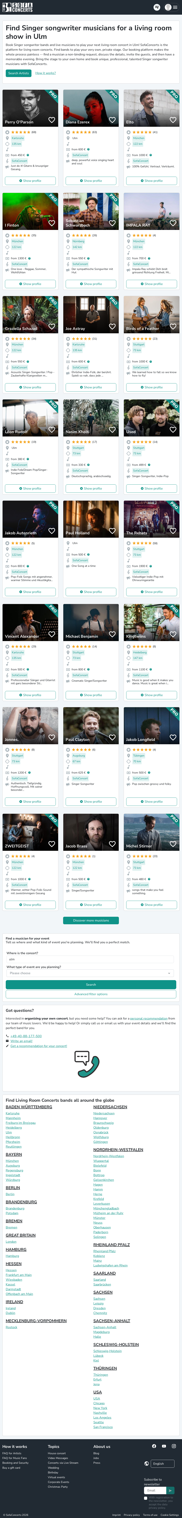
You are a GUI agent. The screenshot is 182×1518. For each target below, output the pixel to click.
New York (100, 1408)
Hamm (98, 1189)
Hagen (98, 1185)
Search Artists (18, 73)
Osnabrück (100, 1132)
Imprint (116, 1515)
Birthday (53, 1472)
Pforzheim (13, 1142)
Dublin (10, 1313)
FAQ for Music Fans (14, 1458)
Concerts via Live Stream (63, 1463)
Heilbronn (13, 1137)
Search (91, 984)
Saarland (99, 1280)
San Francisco (103, 1427)
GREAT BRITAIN (21, 1235)
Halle (97, 1337)
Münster (99, 1218)
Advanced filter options (91, 994)
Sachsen (99, 1299)
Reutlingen (14, 1146)
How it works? (45, 73)
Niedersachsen (104, 1113)
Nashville (100, 1413)
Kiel (96, 1360)
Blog (96, 1453)
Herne (97, 1194)
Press (96, 1463)
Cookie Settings (170, 1515)
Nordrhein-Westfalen (108, 1156)
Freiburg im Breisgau (21, 1123)
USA (97, 1392)
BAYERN (14, 1154)
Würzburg (13, 1180)
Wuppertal (101, 1161)
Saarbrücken (102, 1284)
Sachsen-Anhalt (104, 1327)
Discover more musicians (91, 920)
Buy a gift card (11, 1468)
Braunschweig (103, 1123)
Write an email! (21, 1041)
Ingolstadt (13, 1175)
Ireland (11, 1308)
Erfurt (97, 1379)
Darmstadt (13, 1289)
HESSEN (14, 1263)
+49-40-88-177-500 (26, 1036)
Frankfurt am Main (19, 1275)
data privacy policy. (158, 1506)
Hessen (11, 1270)
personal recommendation (149, 1018)
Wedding (53, 1468)
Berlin (10, 1194)
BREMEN (14, 1221)
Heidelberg (14, 1127)
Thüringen (100, 1375)
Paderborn (100, 1232)
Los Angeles (102, 1417)
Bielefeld (99, 1166)
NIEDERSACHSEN (110, 1107)
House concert (57, 1453)
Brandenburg (15, 1208)
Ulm (9, 1132)
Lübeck (98, 1356)
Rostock (11, 1327)
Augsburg (13, 1166)
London (11, 1242)
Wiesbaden (14, 1280)
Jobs (96, 1458)
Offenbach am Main (19, 1294)
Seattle (98, 1422)
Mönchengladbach (106, 1208)
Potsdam (12, 1213)
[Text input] (155, 1490)
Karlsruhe (13, 1113)
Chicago (99, 1403)
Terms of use (150, 1515)
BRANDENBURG (21, 1202)
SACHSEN (103, 1292)
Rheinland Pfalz (104, 1251)
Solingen (99, 1237)
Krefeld (98, 1199)
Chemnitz (100, 1313)
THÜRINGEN (105, 1368)
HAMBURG (16, 1249)
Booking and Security (15, 1463)
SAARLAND (104, 1273)
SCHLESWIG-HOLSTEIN (116, 1344)
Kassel (10, 1284)
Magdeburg (101, 1332)
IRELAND (14, 1302)
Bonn (97, 1170)
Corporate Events (58, 1482)
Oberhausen (102, 1227)
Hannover (100, 1118)
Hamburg (12, 1256)
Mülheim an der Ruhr (108, 1213)
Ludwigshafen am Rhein (110, 1265)
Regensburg (14, 1170)
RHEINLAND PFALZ (111, 1244)
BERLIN (13, 1187)
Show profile (32, 181)
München (12, 1161)
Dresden (99, 1308)
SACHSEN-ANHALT (111, 1321)
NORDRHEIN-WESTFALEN (118, 1149)
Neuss (97, 1223)
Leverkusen (101, 1204)
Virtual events (56, 1477)
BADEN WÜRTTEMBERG (29, 1107)
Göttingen (100, 1142)
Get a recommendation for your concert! (38, 1046)
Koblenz (99, 1256)
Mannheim (13, 1118)
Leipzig (98, 1303)
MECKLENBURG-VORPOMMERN (36, 1321)
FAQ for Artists (11, 1453)
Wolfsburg (101, 1137)
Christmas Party (58, 1487)
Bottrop (98, 1175)
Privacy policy (132, 1515)
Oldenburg (101, 1127)
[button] (171, 7)
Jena (96, 1384)
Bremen (11, 1227)
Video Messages (58, 1458)
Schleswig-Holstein (107, 1351)
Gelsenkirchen (103, 1180)
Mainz (97, 1261)
